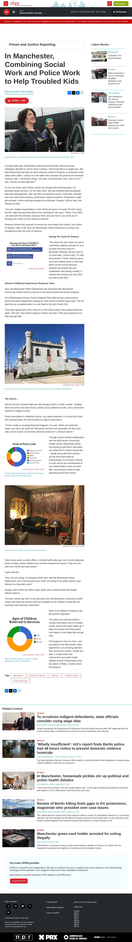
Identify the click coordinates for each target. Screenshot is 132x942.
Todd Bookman (42, 842)
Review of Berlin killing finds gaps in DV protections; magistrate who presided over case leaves (82, 805)
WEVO (76, 922)
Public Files (78, 907)
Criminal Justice (72, 676)
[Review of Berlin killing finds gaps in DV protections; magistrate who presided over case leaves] (18, 808)
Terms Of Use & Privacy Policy (85, 902)
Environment (113, 52)
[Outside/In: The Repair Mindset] (99, 56)
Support (122, 3)
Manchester (18, 676)
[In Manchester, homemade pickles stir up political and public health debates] (18, 781)
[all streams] (119, 12)
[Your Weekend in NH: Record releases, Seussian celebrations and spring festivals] (99, 97)
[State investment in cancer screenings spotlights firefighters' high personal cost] (99, 74)
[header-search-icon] (109, 3)
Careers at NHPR (52, 913)
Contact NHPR (51, 902)
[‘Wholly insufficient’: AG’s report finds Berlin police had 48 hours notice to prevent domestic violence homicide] (18, 749)
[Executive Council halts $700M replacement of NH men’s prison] (99, 121)
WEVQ (76, 924)
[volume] (14, 12)
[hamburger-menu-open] (6, 3)
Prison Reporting (20, 681)
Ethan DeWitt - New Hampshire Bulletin (51, 725)
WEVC (76, 913)
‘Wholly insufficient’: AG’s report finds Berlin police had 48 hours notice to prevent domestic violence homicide (80, 748)
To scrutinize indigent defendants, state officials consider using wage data (78, 719)
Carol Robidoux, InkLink (46, 784)
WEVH (76, 917)
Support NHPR (18, 881)
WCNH (76, 911)
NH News (111, 70)
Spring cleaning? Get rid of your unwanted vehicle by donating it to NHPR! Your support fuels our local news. (66, 21)
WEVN (76, 921)
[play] (6, 12)
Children (55, 676)
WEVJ (76, 919)
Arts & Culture (113, 93)
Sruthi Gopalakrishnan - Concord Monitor (52, 757)
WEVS (76, 926)
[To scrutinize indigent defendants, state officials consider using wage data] (18, 721)
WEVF (76, 915)
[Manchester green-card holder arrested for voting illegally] (18, 838)
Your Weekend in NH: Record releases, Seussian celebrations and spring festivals (116, 102)
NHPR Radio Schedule (54, 907)
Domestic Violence (37, 676)
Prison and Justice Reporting (32, 44)
